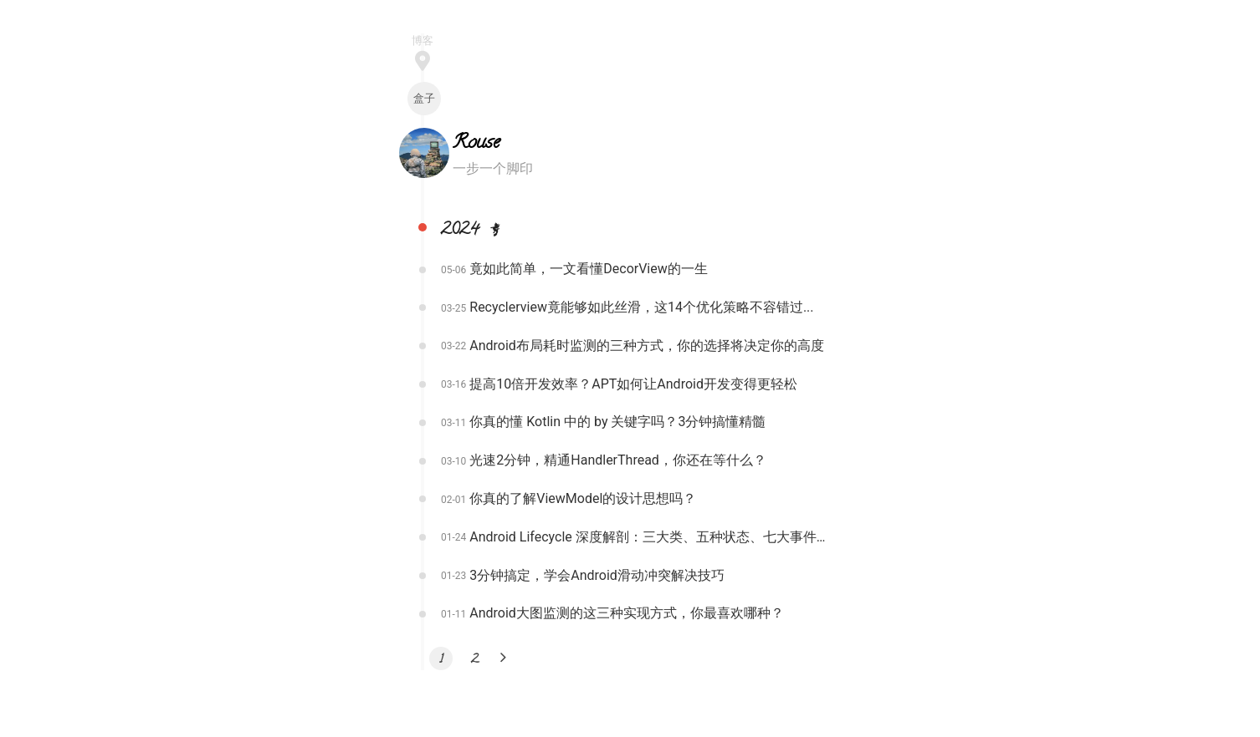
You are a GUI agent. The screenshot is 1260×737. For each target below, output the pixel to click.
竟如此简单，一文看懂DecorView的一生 (588, 269)
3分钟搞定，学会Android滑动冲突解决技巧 (597, 575)
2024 (474, 231)
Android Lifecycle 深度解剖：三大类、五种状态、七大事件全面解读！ (649, 537)
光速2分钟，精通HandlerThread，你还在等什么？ (617, 460)
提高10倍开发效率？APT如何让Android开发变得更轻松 (633, 384)
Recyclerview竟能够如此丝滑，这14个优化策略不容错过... (641, 307)
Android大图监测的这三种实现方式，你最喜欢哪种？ (626, 613)
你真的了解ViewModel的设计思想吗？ (582, 498)
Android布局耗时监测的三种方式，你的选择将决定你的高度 (646, 345)
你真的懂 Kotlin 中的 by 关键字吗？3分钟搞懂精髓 (617, 421)
